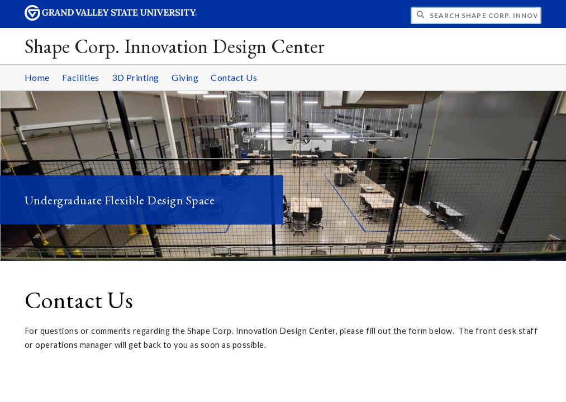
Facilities (80, 77)
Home (37, 77)
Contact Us (234, 77)
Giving (185, 77)
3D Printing (135, 77)
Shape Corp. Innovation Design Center (175, 46)
